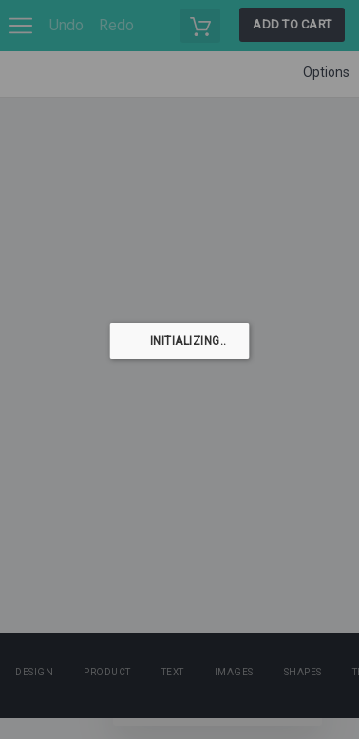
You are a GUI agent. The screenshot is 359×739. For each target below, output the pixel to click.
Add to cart (292, 24)
